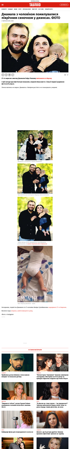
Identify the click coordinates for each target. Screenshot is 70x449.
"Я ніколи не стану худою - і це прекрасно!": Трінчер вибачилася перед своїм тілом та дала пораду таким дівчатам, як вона (52, 405)
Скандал (10, 9)
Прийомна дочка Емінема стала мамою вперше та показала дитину (15, 376)
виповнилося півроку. (44, 78)
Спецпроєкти (48, 9)
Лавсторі (34, 9)
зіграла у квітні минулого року (21, 311)
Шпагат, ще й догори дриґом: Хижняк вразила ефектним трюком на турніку (50, 433)
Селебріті (4, 9)
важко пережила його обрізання (37, 244)
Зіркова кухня (27, 9)
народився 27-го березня (57, 307)
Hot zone (41, 9)
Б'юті (19, 9)
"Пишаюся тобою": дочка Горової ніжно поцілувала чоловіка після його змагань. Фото (16, 405)
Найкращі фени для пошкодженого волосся (17, 432)
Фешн (15, 9)
